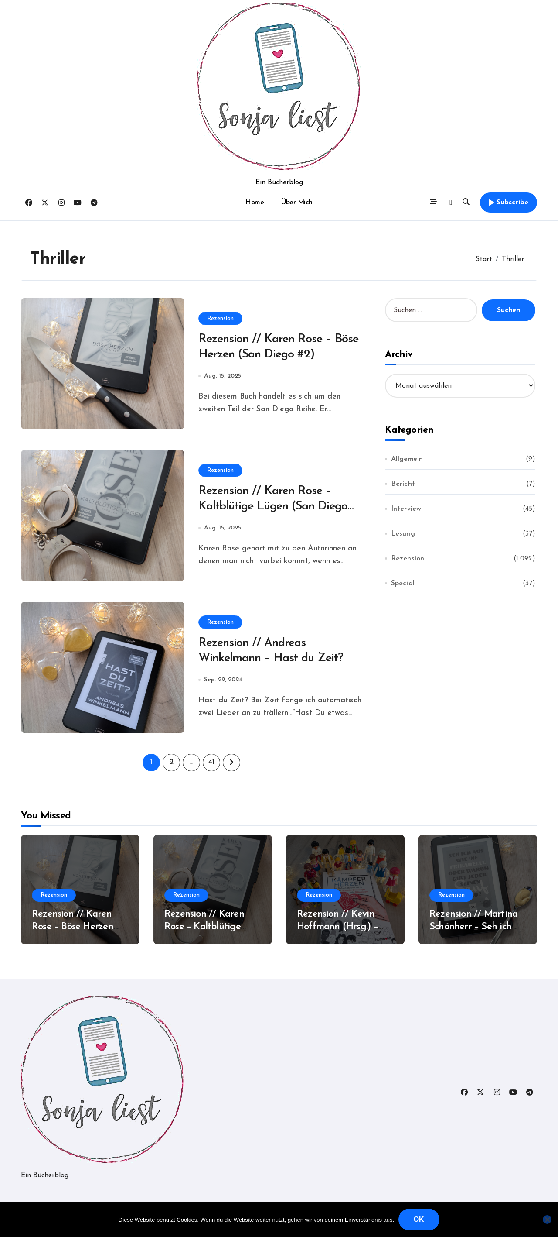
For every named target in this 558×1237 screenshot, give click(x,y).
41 (211, 762)
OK (419, 1219)
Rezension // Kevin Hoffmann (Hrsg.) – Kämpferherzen (337, 926)
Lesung (403, 533)
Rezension (221, 318)
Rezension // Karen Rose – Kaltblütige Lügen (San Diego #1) (276, 507)
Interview (406, 508)
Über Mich (297, 202)
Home (254, 202)
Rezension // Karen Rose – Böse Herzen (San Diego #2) (72, 926)
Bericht (403, 484)
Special (403, 583)
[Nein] (547, 1219)
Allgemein (407, 459)
